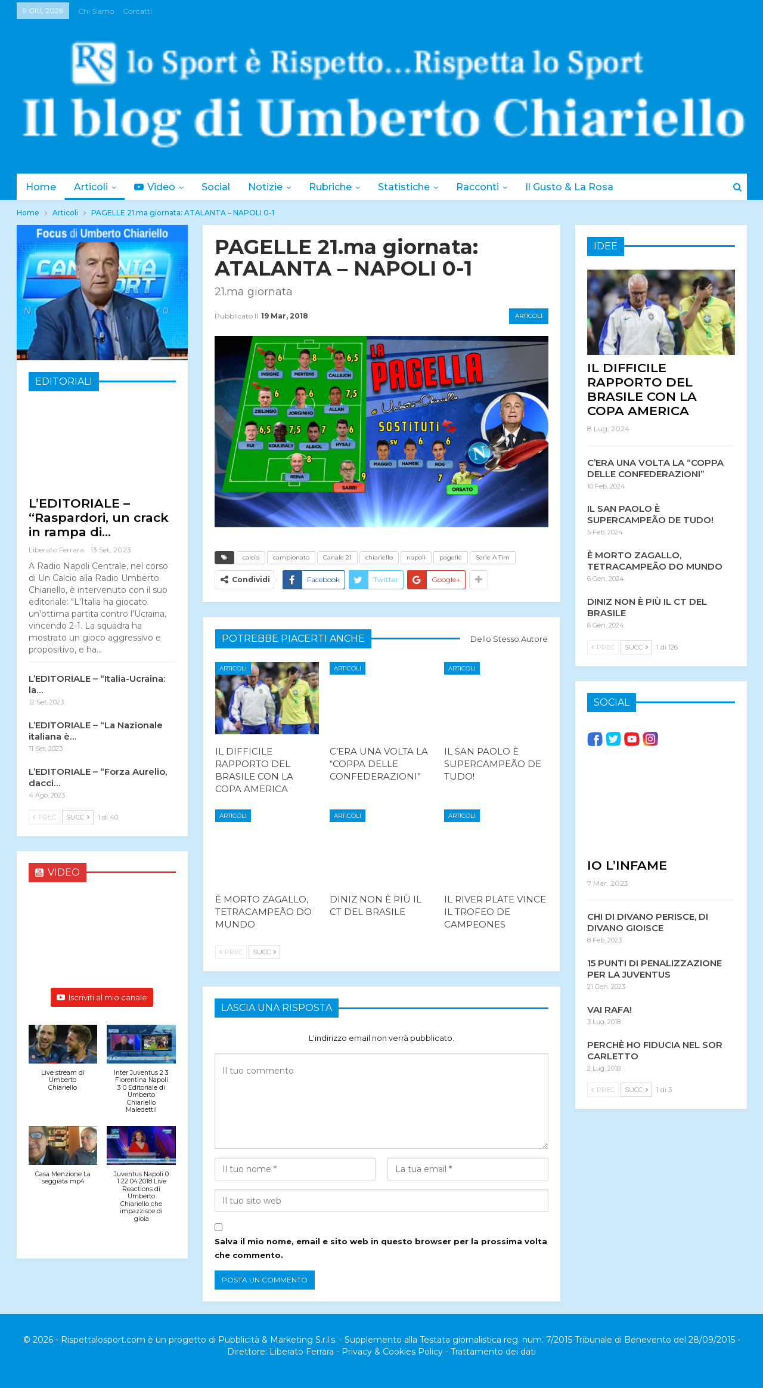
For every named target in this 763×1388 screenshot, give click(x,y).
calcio (251, 557)
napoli (416, 557)
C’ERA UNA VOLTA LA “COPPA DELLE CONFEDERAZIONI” (655, 468)
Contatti (137, 11)
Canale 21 (337, 557)
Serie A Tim (493, 557)
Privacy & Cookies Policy (392, 1351)
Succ (264, 952)
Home (41, 187)
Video (158, 187)
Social (221, 187)
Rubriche (339, 187)
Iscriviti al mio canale (102, 997)
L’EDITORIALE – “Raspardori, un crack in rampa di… (99, 517)
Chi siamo (96, 11)
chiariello (379, 557)
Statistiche (415, 187)
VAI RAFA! (609, 1009)
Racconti (490, 187)
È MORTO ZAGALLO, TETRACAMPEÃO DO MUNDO (654, 560)
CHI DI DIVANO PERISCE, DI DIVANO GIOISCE (647, 922)
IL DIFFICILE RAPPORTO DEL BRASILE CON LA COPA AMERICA (642, 389)
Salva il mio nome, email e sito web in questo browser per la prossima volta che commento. (381, 1247)
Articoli (93, 187)
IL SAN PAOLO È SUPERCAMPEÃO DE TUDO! (650, 514)
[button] (63, 1064)
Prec (231, 952)
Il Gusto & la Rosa (583, 187)
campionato (291, 557)
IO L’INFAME (627, 865)
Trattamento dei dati (493, 1351)
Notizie (272, 187)
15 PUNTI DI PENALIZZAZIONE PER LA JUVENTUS (654, 968)
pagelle (450, 557)
